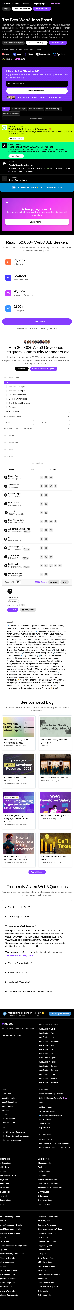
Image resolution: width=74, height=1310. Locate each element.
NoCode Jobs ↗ (45, 1139)
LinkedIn (13, 601)
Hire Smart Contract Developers (15, 1136)
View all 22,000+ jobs (37, 43)
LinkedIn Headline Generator (53, 1098)
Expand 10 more (12, 411)
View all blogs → (37, 872)
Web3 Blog (6, 1110)
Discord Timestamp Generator (51, 1094)
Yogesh (19, 1035)
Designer (11, 407)
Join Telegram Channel (60, 1014)
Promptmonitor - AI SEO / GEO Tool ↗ (54, 1147)
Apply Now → (16, 156)
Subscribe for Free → (37, 91)
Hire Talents (56, 4)
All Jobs (6, 109)
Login (6, 9)
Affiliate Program (46, 1107)
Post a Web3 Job (37, 322)
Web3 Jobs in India (46, 1037)
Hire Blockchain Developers (13, 1132)
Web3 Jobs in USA (46, 1049)
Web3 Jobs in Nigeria (47, 1058)
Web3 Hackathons (9, 1102)
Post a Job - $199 (42, 9)
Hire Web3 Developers (13, 43)
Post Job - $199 (8, 1123)
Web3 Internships (9, 1098)
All (7, 382)
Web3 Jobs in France (47, 1062)
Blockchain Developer (11, 113)
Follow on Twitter (47, 1111)
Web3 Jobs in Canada (48, 1066)
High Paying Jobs (41, 4)
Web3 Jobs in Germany (48, 1070)
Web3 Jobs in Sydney (48, 1078)
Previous (53, 582)
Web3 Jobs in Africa (47, 1045)
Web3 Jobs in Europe (47, 1029)
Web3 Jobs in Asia (46, 1033)
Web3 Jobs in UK (46, 1054)
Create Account (8, 1119)
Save (12, 610)
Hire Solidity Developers (12, 1140)
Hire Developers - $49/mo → (43, 369)
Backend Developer (36, 109)
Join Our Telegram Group (50, 1115)
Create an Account (22, 9)
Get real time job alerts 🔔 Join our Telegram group (37, 187)
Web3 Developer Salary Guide (19, 955)
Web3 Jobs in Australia (48, 1082)
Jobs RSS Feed (45, 1120)
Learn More (37, 222)
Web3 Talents (7, 1106)
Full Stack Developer (53, 109)
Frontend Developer (19, 109)
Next (65, 582)
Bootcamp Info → (16, 138)
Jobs (17, 4)
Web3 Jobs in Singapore (49, 1041)
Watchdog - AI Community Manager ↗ (54, 1143)
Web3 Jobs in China (47, 1074)
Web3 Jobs (6, 1094)
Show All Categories (37, 118)
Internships (26, 4)
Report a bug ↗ (45, 1128)
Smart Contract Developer (18, 403)
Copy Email (28, 610)
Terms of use (44, 1124)
